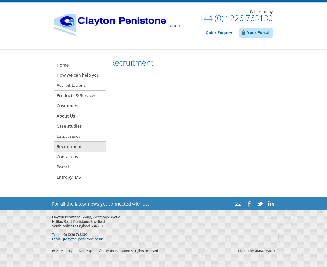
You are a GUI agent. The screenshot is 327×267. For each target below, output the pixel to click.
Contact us (67, 156)
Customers (68, 105)
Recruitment (69, 146)
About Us (66, 116)
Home (63, 65)
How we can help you (78, 75)
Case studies (69, 126)
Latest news (69, 136)
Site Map (85, 250)
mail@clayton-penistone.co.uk (79, 239)
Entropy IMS (69, 177)
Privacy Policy (62, 250)
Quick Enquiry (219, 32)
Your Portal (258, 32)
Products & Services (76, 95)
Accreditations (71, 85)
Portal (63, 167)
